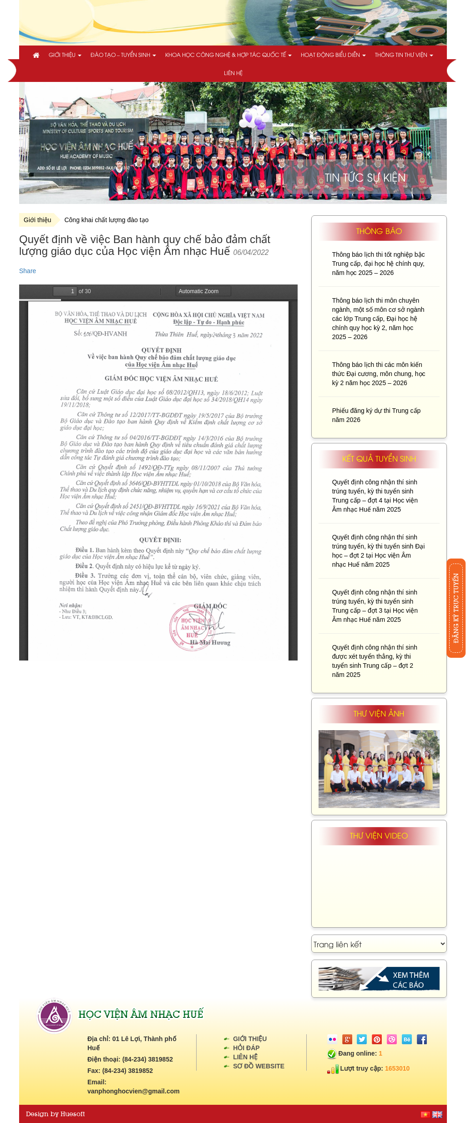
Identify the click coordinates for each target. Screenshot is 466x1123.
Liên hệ (233, 72)
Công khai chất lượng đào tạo (106, 220)
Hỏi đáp (246, 1048)
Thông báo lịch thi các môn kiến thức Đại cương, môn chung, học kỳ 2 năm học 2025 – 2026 (378, 373)
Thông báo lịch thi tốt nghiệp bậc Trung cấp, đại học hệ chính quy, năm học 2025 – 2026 (378, 263)
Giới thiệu (65, 54)
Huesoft (73, 1114)
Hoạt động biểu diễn (333, 54)
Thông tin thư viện (404, 54)
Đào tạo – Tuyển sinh (123, 54)
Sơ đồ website (258, 1066)
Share (27, 270)
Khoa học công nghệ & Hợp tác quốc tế (228, 54)
